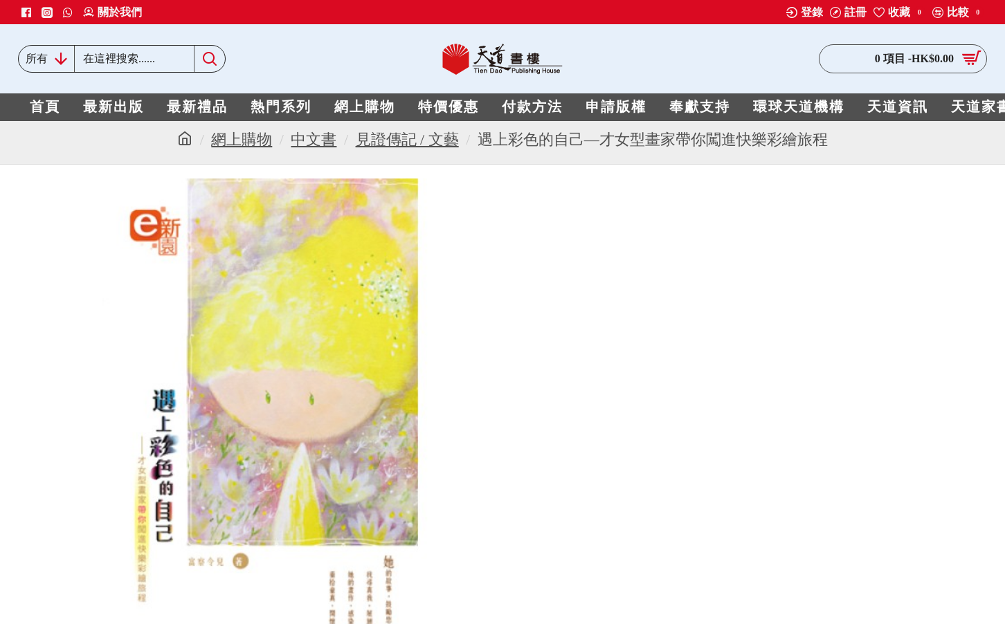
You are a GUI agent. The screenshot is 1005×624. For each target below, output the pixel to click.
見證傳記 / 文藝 (407, 139)
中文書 (313, 139)
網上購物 (241, 139)
